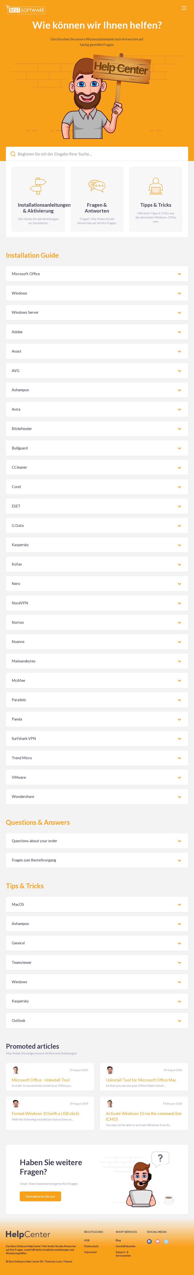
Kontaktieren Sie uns (40, 1196)
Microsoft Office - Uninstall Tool (40, 1080)
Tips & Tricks (25, 886)
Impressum (90, 1252)
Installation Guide (32, 255)
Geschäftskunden (125, 1246)
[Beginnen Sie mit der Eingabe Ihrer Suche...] (97, 154)
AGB (86, 1240)
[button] (184, 8)
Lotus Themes (64, 1261)
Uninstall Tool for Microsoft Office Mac (141, 1080)
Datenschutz (91, 1246)
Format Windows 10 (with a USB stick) (45, 1113)
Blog (118, 1240)
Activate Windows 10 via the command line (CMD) (144, 1116)
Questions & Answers (38, 822)
